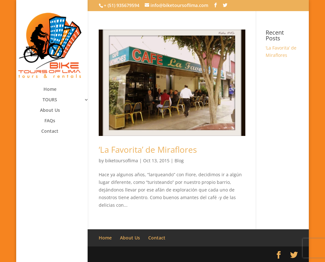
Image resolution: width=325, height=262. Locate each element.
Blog (179, 161)
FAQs (49, 121)
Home (49, 89)
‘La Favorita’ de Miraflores (148, 149)
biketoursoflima (121, 161)
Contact (49, 131)
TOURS (50, 100)
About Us (50, 110)
